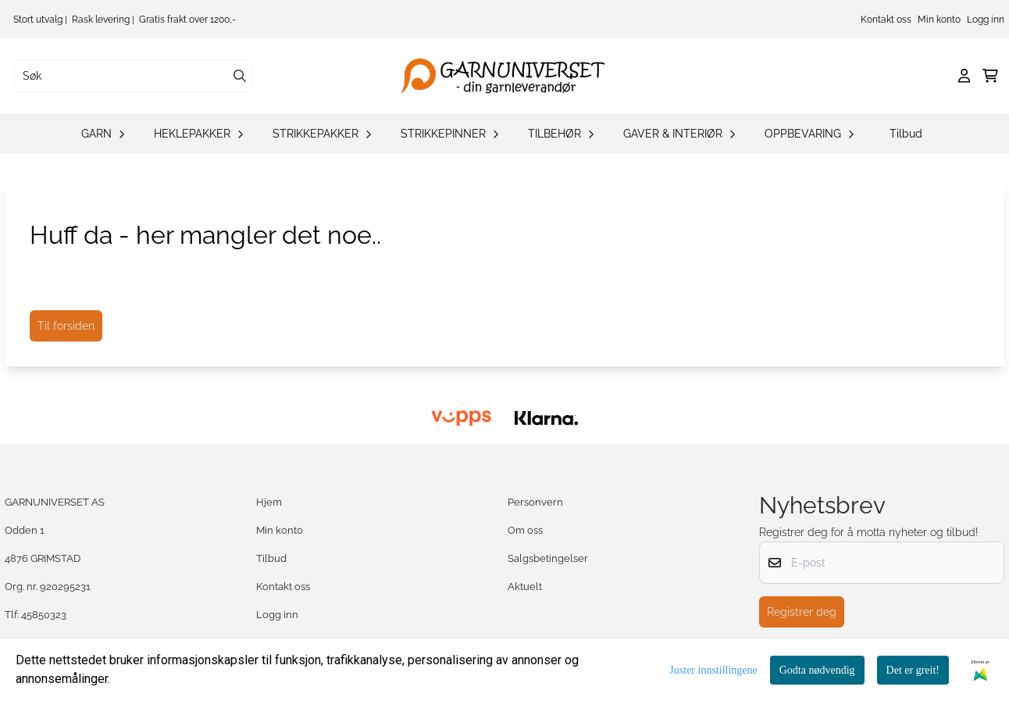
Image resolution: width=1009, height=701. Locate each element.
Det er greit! (912, 670)
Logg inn (985, 19)
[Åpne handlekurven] (990, 76)
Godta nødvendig (817, 670)
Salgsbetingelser (548, 558)
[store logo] (509, 75)
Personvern (535, 502)
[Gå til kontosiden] (964, 76)
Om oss (525, 530)
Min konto (939, 19)
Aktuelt (525, 586)
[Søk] (133, 75)
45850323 (43, 615)
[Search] (239, 75)
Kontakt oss (886, 19)
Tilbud (906, 133)
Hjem (269, 502)
